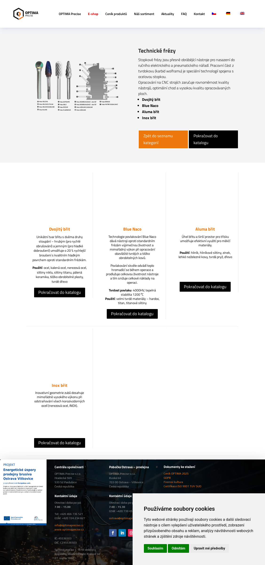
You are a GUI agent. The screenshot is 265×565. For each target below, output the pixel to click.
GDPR (167, 477)
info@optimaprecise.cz (69, 525)
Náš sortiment (144, 13)
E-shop (93, 13)
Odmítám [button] (178, 548)
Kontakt (199, 13)
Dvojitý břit (59, 229)
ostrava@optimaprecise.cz (125, 518)
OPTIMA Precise (70, 13)
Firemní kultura (173, 482)
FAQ (184, 13)
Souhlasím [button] (155, 548)
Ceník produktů (116, 13)
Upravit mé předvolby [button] (209, 548)
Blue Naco (132, 229)
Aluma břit (205, 229)
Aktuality (167, 13)
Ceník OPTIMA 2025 (176, 473)
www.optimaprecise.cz (69, 529)
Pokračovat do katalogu (206, 139)
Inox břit (59, 385)
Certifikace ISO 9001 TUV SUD (182, 486)
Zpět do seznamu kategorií (158, 139)
